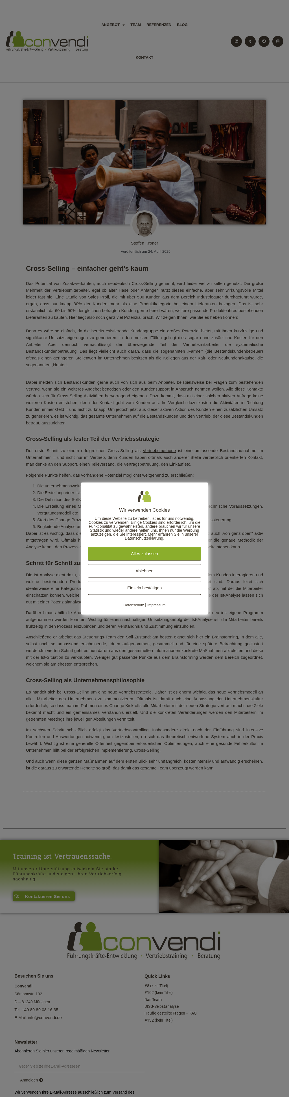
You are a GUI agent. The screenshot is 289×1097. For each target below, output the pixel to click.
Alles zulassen (144, 553)
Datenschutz (134, 605)
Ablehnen (144, 570)
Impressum (156, 605)
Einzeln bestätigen (144, 587)
